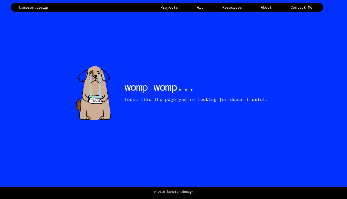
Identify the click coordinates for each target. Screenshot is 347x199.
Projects (169, 7)
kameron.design (34, 7)
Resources (232, 7)
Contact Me (301, 7)
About (266, 7)
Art (200, 7)
